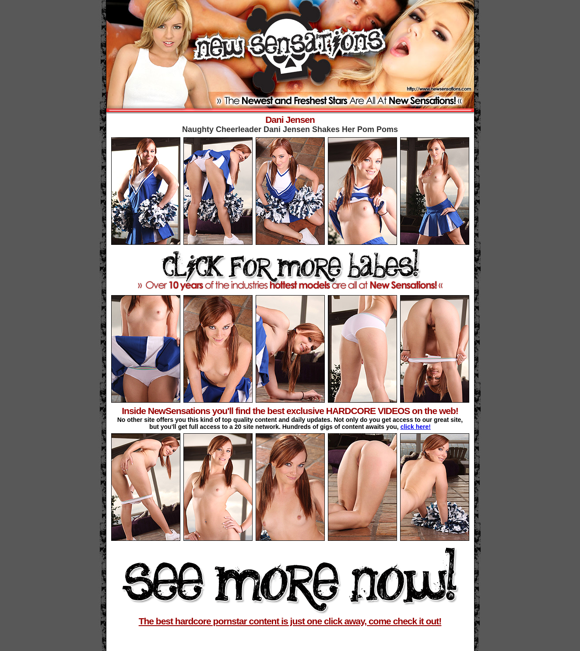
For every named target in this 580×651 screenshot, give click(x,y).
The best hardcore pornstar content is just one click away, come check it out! (290, 621)
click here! (416, 426)
